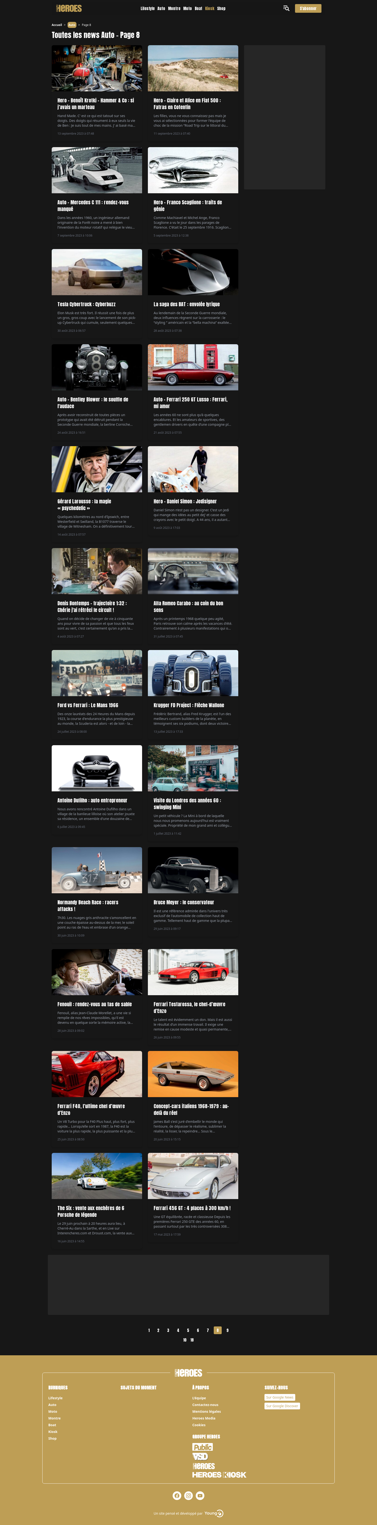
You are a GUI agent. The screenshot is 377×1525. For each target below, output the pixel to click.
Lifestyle (148, 8)
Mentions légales (206, 1411)
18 (192, 1340)
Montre (174, 8)
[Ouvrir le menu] (287, 8)
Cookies (199, 1425)
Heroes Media (203, 1418)
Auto (161, 8)
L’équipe (199, 1398)
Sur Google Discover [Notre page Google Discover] (282, 1406)
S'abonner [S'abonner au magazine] (308, 8)
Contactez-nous (205, 1404)
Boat (198, 8)
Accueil (57, 25)
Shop (221, 8)
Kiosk (209, 8)
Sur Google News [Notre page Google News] (280, 1397)
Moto (187, 8)
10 (185, 1340)
